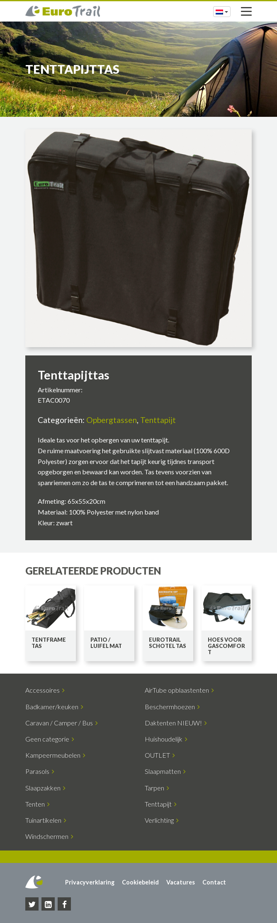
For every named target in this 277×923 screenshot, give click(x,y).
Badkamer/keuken (54, 706)
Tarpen (157, 788)
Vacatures (180, 882)
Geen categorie (49, 739)
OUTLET (160, 755)
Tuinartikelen (45, 820)
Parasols (39, 771)
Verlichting (162, 820)
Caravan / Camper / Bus (61, 723)
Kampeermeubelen (55, 755)
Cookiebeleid (140, 882)
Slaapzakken (45, 788)
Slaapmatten (165, 771)
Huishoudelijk (166, 739)
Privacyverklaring (89, 882)
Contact (214, 882)
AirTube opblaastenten (179, 690)
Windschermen (49, 836)
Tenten (37, 804)
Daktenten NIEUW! (176, 723)
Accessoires (45, 690)
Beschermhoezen (172, 706)
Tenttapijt (158, 420)
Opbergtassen (111, 420)
